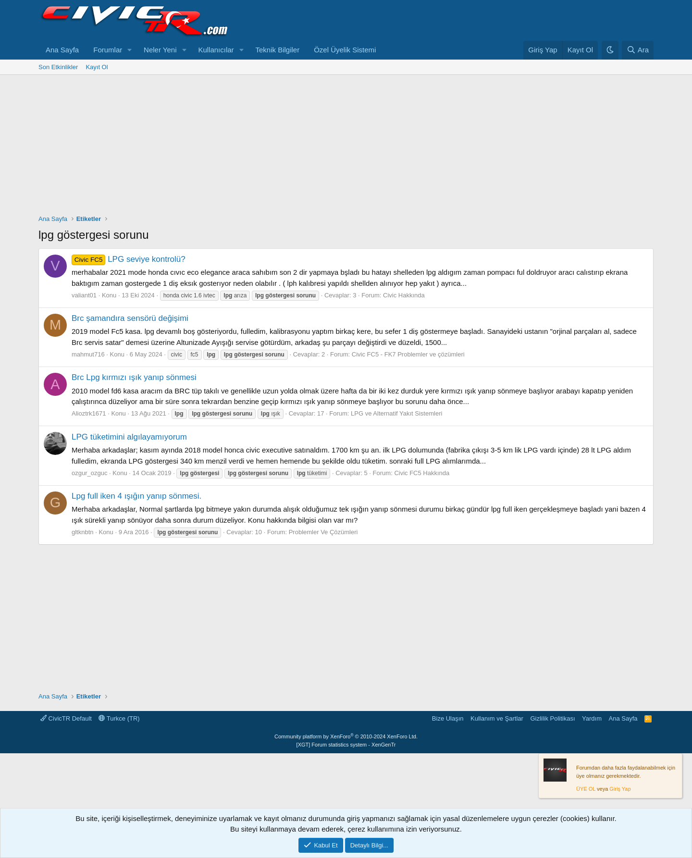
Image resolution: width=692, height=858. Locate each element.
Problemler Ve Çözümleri (323, 532)
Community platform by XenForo (346, 736)
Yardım (592, 718)
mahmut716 (88, 354)
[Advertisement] (346, 147)
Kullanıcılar (216, 50)
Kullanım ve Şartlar (496, 718)
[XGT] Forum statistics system (346, 745)
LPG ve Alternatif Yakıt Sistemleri (396, 413)
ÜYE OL (585, 789)
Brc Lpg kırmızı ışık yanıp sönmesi (134, 377)
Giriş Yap (619, 789)
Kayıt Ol (97, 67)
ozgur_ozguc (89, 473)
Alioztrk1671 (89, 413)
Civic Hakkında (404, 295)
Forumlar (107, 50)
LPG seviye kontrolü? (128, 259)
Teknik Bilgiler (277, 50)
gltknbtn (83, 532)
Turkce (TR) (119, 718)
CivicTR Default (66, 718)
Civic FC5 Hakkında (421, 473)
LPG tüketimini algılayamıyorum (129, 436)
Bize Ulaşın (448, 718)
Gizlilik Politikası (552, 718)
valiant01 (84, 295)
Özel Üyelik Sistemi (345, 50)
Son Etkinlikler (58, 67)
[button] (129, 50)
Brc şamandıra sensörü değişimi (130, 318)
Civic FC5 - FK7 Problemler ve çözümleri (408, 354)
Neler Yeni (160, 50)
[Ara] (638, 50)
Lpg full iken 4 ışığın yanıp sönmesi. (136, 496)
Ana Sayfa (62, 50)
